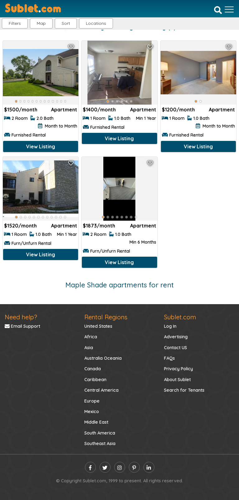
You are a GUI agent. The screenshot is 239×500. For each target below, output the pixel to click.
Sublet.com (180, 317)
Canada (92, 369)
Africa (90, 337)
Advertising (176, 337)
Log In (170, 326)
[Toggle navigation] (229, 9)
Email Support (22, 326)
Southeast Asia (99, 443)
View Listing (40, 146)
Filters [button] (15, 23)
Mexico (91, 411)
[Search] (218, 10)
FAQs (169, 358)
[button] (96, 23)
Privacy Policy (178, 369)
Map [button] (41, 23)
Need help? (21, 317)
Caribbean (95, 379)
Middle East (96, 422)
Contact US (175, 347)
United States (98, 326)
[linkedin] (148, 467)
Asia (88, 347)
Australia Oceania (103, 358)
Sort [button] (66, 23)
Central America (101, 390)
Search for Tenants (184, 390)
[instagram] (119, 467)
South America (99, 433)
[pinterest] (134, 467)
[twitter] (105, 467)
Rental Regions (105, 317)
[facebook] (90, 467)
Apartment (64, 109)
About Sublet (177, 379)
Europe (92, 401)
